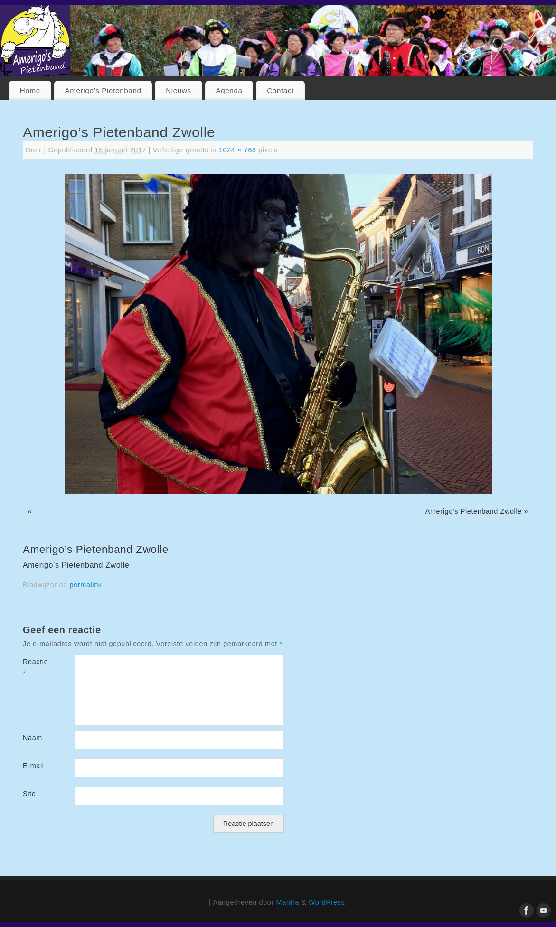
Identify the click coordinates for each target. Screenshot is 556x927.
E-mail (33, 765)
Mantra (288, 902)
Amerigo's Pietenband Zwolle (473, 511)
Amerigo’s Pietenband (103, 90)
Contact (280, 90)
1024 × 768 (237, 150)
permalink (86, 585)
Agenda (229, 90)
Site (29, 793)
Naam (32, 737)
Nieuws (178, 90)
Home (30, 90)
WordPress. (328, 902)
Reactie (35, 667)
